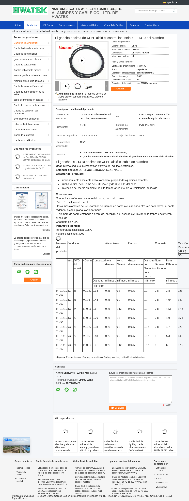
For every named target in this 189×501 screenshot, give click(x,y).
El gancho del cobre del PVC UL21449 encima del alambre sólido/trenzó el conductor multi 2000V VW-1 (129, 470)
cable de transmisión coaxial (28, 99)
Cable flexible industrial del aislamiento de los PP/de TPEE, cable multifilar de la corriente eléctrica (163, 449)
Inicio (18, 25)
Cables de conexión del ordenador (26, 112)
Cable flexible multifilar (25, 53)
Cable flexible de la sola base (29, 48)
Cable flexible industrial (47, 31)
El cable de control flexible (77, 357)
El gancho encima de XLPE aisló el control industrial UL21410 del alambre (82, 96)
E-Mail (158, 478)
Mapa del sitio (162, 483)
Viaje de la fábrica (21, 473)
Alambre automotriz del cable (29, 81)
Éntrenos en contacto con (161, 469)
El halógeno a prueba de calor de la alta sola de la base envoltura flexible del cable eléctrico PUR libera (52, 472)
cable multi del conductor (26, 124)
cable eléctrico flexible (100, 357)
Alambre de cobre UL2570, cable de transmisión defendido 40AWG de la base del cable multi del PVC (90, 470)
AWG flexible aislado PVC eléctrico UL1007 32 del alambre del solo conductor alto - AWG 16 (52, 482)
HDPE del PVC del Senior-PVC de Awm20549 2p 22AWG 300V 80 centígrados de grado (37, 157)
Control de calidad (21, 479)
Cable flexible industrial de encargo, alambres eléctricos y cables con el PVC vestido (89, 447)
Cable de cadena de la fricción (29, 105)
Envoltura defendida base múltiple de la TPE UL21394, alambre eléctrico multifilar (90, 479)
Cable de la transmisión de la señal (29, 93)
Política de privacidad (23, 496)
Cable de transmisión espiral (28, 86)
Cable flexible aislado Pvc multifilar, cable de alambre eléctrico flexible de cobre (113, 447)
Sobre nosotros (67, 25)
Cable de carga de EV (25, 64)
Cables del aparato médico (27, 70)
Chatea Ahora (152, 25)
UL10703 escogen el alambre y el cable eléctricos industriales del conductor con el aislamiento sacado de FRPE (65, 450)
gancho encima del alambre (28, 59)
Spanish (171, 2)
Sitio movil (161, 487)
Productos (32, 25)
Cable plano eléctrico (24, 140)
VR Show (48, 25)
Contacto (134, 25)
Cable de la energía (24, 135)
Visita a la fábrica (89, 25)
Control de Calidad (113, 25)
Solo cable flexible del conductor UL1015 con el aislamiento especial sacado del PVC (52, 491)
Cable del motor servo (25, 129)
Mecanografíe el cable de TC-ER (30, 75)
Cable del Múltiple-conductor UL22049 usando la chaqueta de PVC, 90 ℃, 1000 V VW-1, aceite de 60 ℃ (130, 491)
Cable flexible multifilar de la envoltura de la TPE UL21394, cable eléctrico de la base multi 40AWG (88, 490)
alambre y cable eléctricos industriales (128, 357)
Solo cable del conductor (26, 118)
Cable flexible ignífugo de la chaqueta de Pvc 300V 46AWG (137, 446)
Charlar (122, 88)
